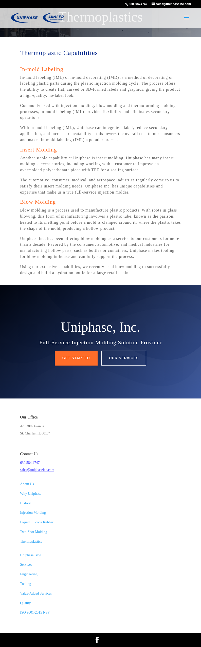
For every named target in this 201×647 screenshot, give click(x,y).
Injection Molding (33, 513)
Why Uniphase (30, 494)
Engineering (28, 574)
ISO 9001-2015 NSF (34, 612)
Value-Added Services (36, 593)
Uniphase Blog (30, 555)
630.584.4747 (30, 463)
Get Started (76, 358)
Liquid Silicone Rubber (36, 522)
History (25, 503)
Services (26, 564)
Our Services (124, 358)
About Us (27, 484)
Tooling (25, 584)
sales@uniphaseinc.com (37, 470)
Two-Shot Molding (33, 532)
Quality (25, 603)
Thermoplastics (31, 541)
